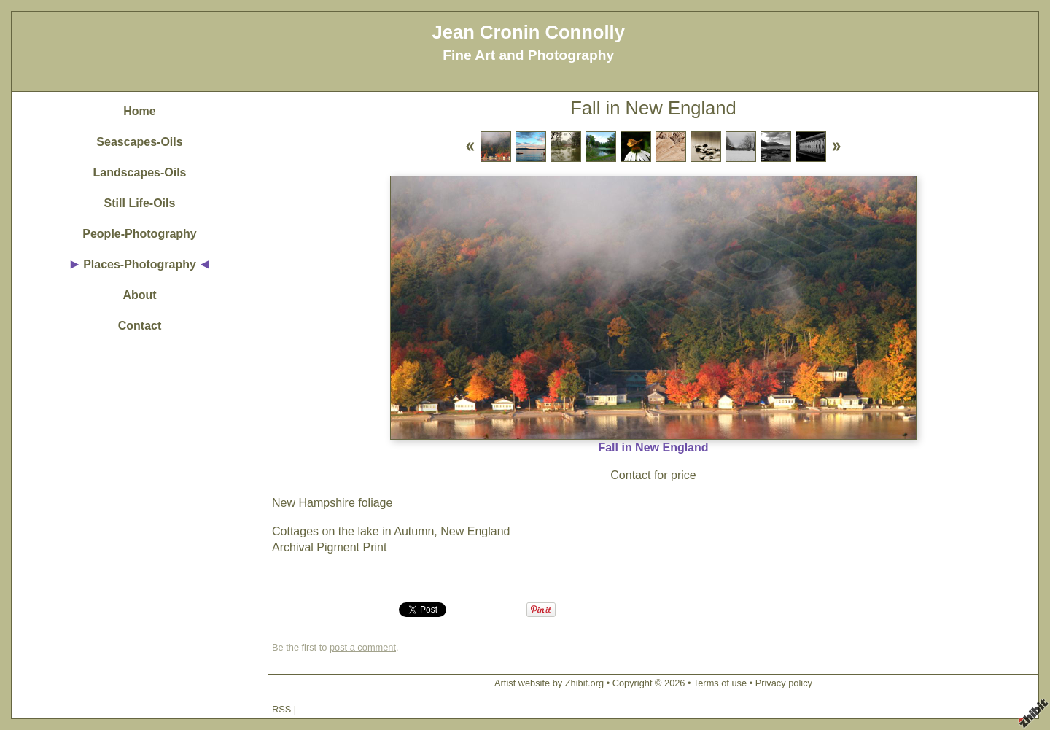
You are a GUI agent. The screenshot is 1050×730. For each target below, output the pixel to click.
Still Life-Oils (140, 203)
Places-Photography (139, 264)
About (139, 295)
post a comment (363, 647)
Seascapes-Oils (139, 142)
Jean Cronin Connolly (528, 32)
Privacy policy (783, 682)
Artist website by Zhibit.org (549, 682)
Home (139, 111)
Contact (140, 325)
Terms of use (720, 682)
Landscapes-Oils (139, 172)
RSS (281, 709)
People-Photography (139, 234)
